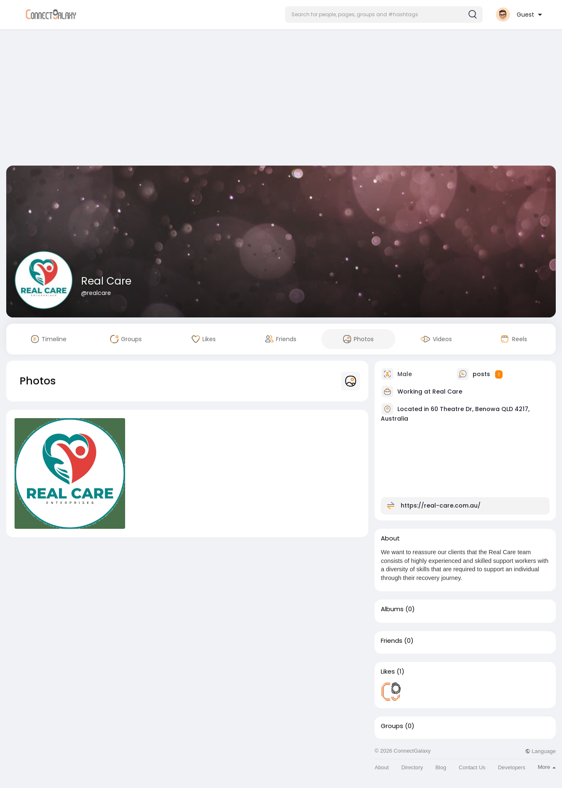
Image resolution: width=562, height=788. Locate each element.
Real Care (106, 281)
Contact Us (472, 767)
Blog (440, 767)
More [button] (547, 767)
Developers (511, 767)
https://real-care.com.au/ (441, 505)
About (382, 767)
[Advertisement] (281, 99)
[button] (384, 14)
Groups (392, 726)
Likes (388, 671)
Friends (391, 640)
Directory (412, 767)
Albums (392, 609)
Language (540, 751)
